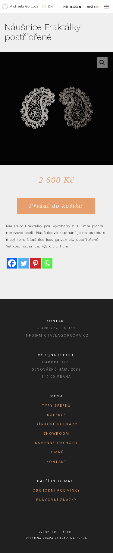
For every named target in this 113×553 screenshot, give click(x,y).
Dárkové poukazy (56, 424)
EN (50, 7)
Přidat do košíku (56, 205)
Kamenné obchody (56, 442)
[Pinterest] (35, 263)
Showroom (57, 433)
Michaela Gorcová (23, 6)
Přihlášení (73, 6)
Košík (92, 6)
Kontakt (56, 461)
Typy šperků (56, 405)
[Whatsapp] (47, 263)
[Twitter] (23, 263)
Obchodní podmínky (56, 490)
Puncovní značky (56, 499)
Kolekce (56, 414)
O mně (56, 452)
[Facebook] (12, 263)
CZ (44, 7)
